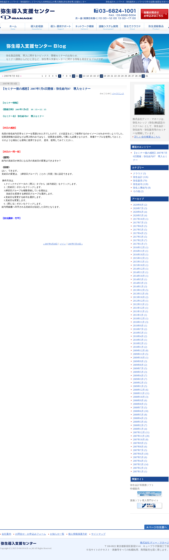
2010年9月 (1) (140, 325)
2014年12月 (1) (140, 269)
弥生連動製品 (156, 27)
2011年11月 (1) (140, 311)
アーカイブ (138, 199)
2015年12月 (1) (140, 258)
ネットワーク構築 (84, 27)
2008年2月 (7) (140, 425)
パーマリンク (118, 94)
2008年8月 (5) (140, 404)
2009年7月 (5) (140, 368)
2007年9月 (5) (140, 443)
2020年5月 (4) (140, 215)
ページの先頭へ (156, 527)
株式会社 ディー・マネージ (154, 542)
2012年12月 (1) (140, 301)
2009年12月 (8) (140, 350)
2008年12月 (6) (140, 390)
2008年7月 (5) (140, 407)
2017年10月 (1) (140, 219)
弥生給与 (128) (140, 184)
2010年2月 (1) (140, 343)
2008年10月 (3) (140, 397)
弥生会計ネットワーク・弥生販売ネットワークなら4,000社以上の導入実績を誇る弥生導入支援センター (43, 2)
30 (143, 76)
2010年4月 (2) (140, 336)
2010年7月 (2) (140, 329)
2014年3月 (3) (140, 283)
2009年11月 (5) (140, 354)
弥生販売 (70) (140, 180)
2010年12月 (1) (140, 318)
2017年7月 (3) (140, 222)
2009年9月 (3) (140, 361)
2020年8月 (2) (140, 205)
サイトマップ (98, 534)
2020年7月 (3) (140, 208)
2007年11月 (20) (141, 436)
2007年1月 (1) (140, 471)
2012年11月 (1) (140, 304)
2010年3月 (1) (140, 340)
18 (101, 76)
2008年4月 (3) (140, 418)
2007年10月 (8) (140, 439)
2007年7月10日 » (75, 244)
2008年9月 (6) (140, 400)
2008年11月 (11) (141, 393)
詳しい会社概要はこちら (147, 137)
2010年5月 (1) (140, 333)
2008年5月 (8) (140, 414)
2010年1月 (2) (140, 347)
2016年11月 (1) (140, 251)
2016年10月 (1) (140, 254)
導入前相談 (37, 27)
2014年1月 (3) (140, 286)
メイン (63, 244)
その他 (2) (138, 191)
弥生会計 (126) (140, 177)
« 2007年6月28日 (50, 244)
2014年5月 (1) (140, 279)
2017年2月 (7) (140, 240)
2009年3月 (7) (140, 379)
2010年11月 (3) (140, 322)
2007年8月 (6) (140, 446)
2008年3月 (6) (140, 422)
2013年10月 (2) (140, 297)
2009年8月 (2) (140, 365)
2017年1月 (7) (140, 244)
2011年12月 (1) (140, 308)
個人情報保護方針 (77, 534)
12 (80, 76)
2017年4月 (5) (140, 233)
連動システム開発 (108, 27)
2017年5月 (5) (140, 229)
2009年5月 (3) (140, 372)
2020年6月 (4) (140, 212)
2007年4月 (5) (140, 461)
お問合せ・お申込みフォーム (30, 534)
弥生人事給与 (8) (142, 187)
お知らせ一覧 (57, 534)
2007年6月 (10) (140, 454)
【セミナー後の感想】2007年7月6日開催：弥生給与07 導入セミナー (46, 88)
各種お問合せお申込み (154, 14)
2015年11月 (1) (140, 261)
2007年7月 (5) (140, 450)
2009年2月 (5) (140, 382)
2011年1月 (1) (140, 315)
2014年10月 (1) (140, 276)
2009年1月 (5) (140, 386)
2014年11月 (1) (140, 272)
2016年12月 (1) (140, 247)
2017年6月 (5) (140, 226)
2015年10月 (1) (140, 265)
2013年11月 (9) (140, 293)
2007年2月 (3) (140, 468)
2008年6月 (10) (140, 411)
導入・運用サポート (61, 27)
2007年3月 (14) (140, 464)
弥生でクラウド (132, 27)
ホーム (13, 27)
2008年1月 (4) (140, 429)
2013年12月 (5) (140, 290)
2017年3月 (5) (140, 237)
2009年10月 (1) (140, 357)
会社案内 (6, 534)
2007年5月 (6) (140, 457)
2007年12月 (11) (141, 432)
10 (74, 76)
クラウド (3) (139, 173)
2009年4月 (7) (140, 375)
